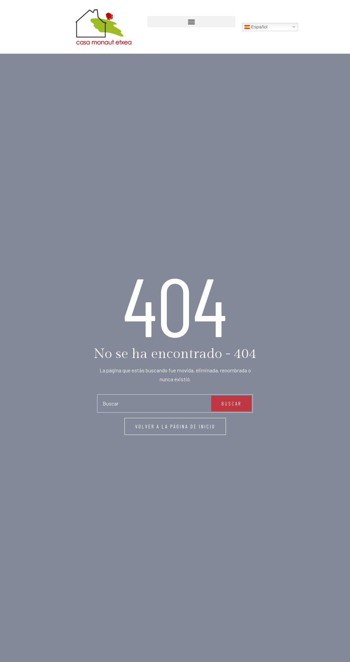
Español (256, 26)
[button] (191, 21)
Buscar (231, 421)
